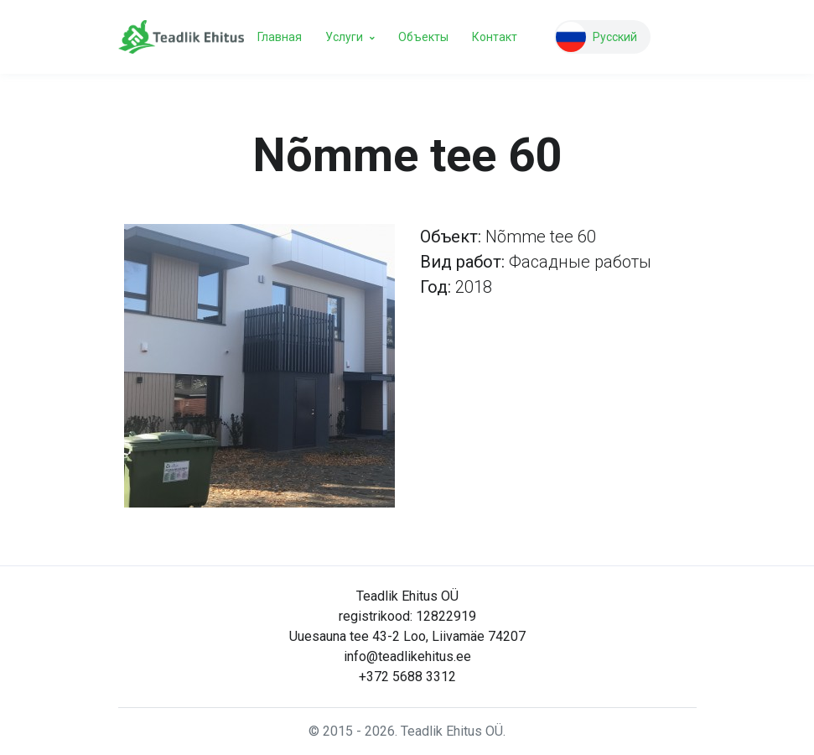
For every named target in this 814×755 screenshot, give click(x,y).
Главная (279, 37)
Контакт (494, 37)
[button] (602, 37)
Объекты (423, 37)
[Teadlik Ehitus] (181, 37)
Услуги (344, 37)
